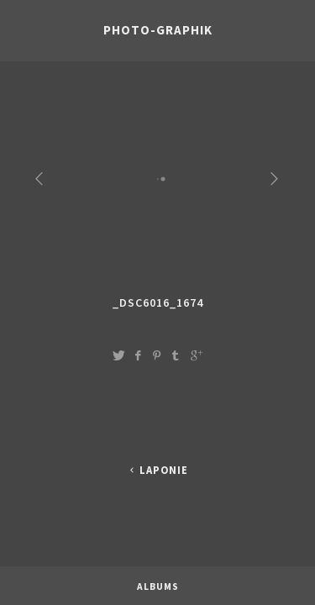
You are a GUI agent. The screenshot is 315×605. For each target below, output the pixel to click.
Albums (158, 577)
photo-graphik (158, 30)
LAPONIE (157, 470)
